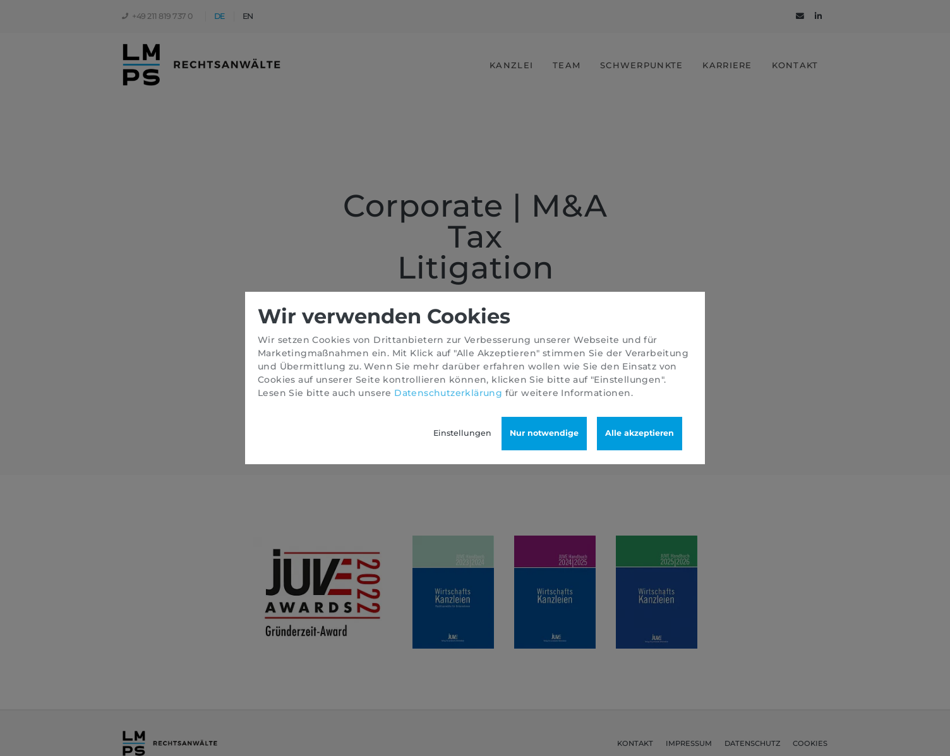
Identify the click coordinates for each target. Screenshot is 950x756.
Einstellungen (462, 433)
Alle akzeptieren (639, 433)
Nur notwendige (544, 433)
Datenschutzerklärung (448, 393)
